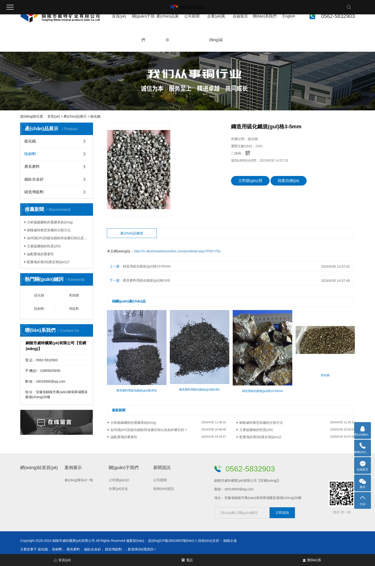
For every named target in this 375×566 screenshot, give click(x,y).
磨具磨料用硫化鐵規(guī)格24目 (146, 280)
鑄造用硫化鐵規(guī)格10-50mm (147, 266)
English (289, 16)
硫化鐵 (95, 116)
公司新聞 (191, 16)
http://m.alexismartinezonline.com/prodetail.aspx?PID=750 (177, 251)
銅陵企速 (230, 541)
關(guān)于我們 (123, 467)
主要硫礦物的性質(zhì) (44, 246)
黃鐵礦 (74, 295)
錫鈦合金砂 (34, 179)
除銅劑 (30, 154)
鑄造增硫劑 (34, 192)
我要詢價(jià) (288, 181)
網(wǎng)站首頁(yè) (39, 467)
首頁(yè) (119, 16)
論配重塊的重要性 (40, 254)
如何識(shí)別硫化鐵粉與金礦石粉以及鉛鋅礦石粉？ (58, 238)
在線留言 (240, 16)
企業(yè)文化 (118, 489)
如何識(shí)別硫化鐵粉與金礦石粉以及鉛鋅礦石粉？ (149, 430)
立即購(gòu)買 (250, 181)
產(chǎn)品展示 (75, 116)
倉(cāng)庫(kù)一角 (79, 480)
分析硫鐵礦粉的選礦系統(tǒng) (50, 222)
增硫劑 (74, 309)
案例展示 (73, 467)
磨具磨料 (32, 166)
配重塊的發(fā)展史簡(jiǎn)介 (48, 262)
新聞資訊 (162, 467)
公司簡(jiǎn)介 (119, 480)
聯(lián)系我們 (265, 16)
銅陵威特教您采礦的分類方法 (49, 230)
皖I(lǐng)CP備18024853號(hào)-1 (172, 541)
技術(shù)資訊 (163, 489)
